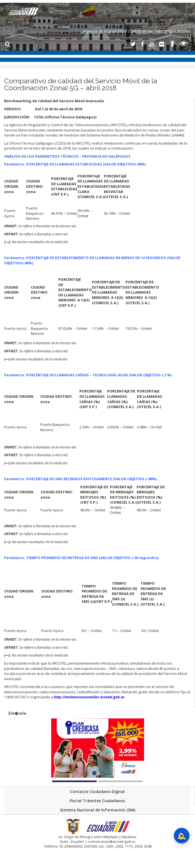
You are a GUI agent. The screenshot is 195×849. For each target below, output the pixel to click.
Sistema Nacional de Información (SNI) (97, 810)
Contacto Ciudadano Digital (97, 791)
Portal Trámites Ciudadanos (97, 800)
